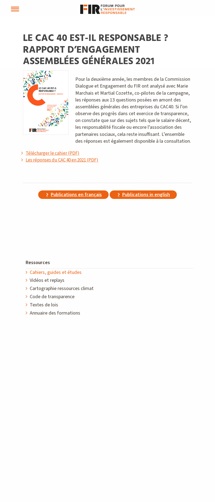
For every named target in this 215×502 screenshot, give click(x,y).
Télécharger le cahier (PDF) (52, 153)
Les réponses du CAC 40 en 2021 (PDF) (62, 160)
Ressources (38, 262)
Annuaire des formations (55, 313)
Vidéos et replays (47, 280)
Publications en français (76, 194)
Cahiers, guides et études (56, 272)
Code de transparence (52, 296)
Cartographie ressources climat (62, 288)
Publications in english (146, 194)
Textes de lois (44, 304)
